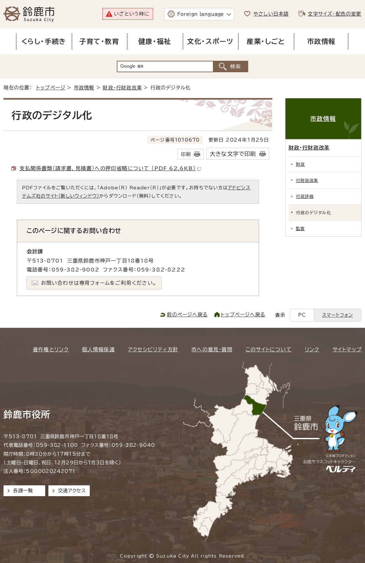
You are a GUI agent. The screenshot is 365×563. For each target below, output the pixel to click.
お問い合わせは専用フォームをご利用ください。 (99, 282)
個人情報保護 (98, 349)
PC (302, 315)
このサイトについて (269, 349)
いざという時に (131, 13)
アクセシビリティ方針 (153, 349)
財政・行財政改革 (122, 87)
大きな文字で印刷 (233, 154)
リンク (312, 349)
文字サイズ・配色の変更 (334, 13)
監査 (300, 229)
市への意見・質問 (212, 349)
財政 (300, 164)
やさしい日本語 (271, 13)
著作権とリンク (51, 349)
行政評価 (305, 196)
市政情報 (84, 87)
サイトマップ (347, 349)
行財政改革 (307, 181)
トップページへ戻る (243, 314)
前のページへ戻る (187, 314)
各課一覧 (23, 490)
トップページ (50, 87)
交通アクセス (72, 490)
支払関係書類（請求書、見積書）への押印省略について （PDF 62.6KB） (110, 168)
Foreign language (200, 14)
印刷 (186, 154)
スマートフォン (337, 315)
